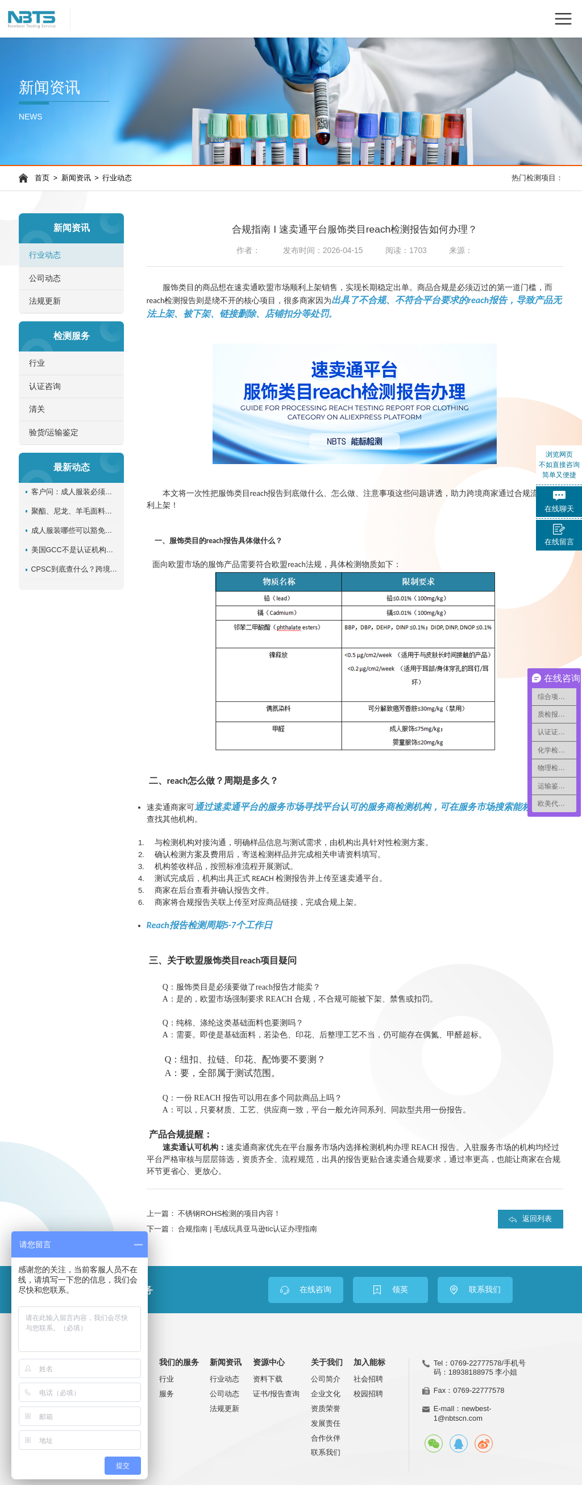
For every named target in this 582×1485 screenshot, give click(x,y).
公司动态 (45, 278)
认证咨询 (45, 386)
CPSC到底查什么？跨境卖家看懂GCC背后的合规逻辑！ (74, 569)
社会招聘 (368, 1379)
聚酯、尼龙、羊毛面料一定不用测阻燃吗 (74, 511)
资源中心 (269, 1363)
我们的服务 (179, 1363)
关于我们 (327, 1363)
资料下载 (267, 1379)
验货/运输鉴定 (54, 432)
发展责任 (325, 1423)
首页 (42, 178)
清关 (37, 409)
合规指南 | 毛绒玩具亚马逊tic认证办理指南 (247, 1229)
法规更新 (45, 301)
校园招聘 (368, 1393)
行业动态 (117, 178)
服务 (166, 1393)
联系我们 (325, 1452)
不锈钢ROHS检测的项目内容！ (229, 1213)
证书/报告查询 (276, 1393)
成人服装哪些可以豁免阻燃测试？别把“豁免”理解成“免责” (74, 531)
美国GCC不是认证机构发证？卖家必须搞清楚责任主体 (74, 550)
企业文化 (325, 1393)
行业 (37, 363)
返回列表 (537, 1219)
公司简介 (325, 1379)
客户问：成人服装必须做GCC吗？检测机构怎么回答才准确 (74, 492)
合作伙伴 (325, 1438)
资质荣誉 (325, 1408)
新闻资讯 (76, 178)
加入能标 (369, 1363)
